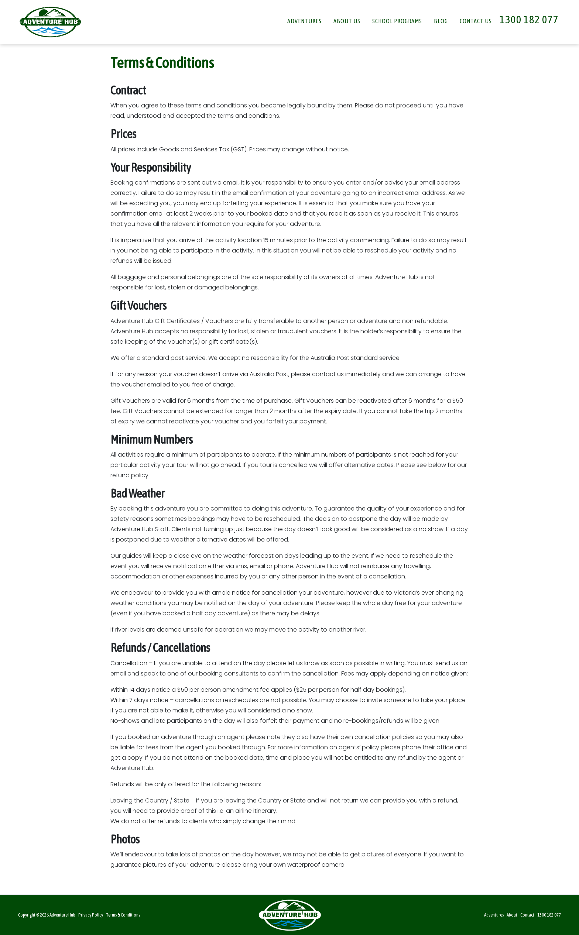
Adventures (494, 915)
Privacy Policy (90, 915)
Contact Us (476, 21)
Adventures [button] (304, 21)
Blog (441, 21)
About (512, 915)
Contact (527, 915)
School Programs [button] (397, 21)
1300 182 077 (529, 19)
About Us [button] (346, 21)
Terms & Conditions (123, 915)
